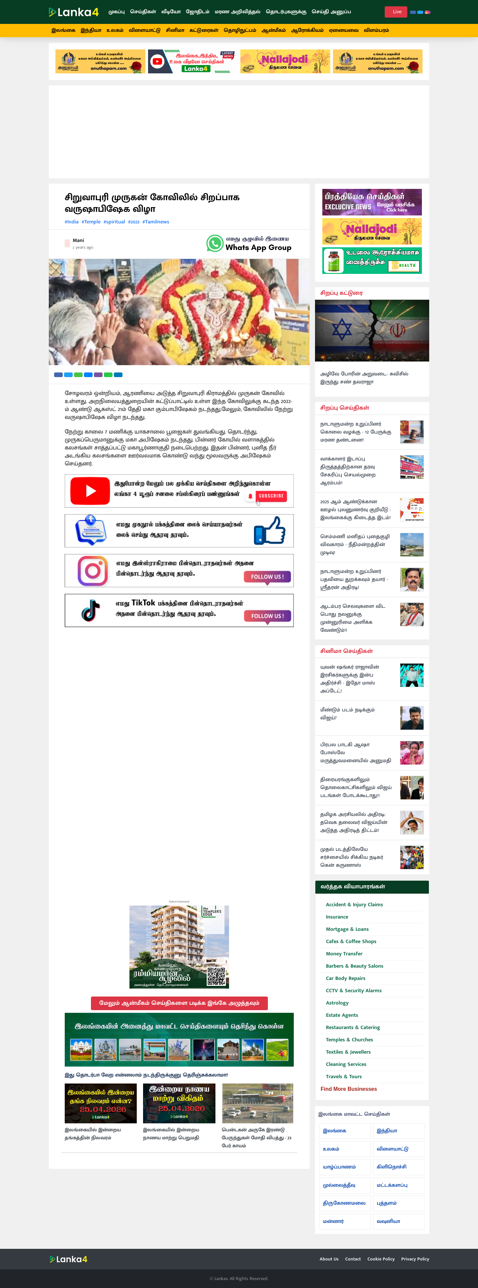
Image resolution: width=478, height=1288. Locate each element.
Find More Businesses (349, 1092)
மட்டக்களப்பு (392, 1188)
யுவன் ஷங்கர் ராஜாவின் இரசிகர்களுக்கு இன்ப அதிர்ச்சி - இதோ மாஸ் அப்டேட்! (349, 683)
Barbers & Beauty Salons (352, 970)
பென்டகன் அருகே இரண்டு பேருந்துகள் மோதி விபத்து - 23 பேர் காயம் (256, 1142)
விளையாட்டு (145, 30)
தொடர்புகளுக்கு (286, 11)
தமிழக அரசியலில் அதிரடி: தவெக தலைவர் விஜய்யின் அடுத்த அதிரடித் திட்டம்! (353, 827)
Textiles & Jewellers (346, 1056)
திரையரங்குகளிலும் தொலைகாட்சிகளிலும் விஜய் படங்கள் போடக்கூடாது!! (356, 792)
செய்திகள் (143, 11)
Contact (353, 1259)
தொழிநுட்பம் (240, 30)
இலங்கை (63, 30)
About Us (329, 1259)
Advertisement (179, 905)
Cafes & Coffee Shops (348, 945)
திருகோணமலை (344, 1206)
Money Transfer (341, 958)
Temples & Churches (347, 1044)
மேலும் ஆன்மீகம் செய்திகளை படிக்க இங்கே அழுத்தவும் (179, 1007)
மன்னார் (333, 1225)
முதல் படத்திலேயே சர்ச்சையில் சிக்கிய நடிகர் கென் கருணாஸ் (351, 861)
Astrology (335, 1007)
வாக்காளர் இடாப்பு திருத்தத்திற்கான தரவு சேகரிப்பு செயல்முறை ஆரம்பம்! (348, 475)
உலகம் (115, 30)
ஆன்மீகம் (274, 30)
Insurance (334, 921)
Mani (78, 244)
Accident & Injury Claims (352, 909)
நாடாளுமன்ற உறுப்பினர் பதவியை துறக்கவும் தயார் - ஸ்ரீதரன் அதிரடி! (354, 583)
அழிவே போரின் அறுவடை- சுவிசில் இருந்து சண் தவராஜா (364, 382)
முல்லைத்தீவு (339, 1188)
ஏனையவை (343, 30)
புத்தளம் (387, 1206)
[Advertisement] (239, 135)
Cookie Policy (381, 1259)
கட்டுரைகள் (204, 30)
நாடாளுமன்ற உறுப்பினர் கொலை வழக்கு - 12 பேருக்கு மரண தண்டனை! (355, 436)
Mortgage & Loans (345, 933)
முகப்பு (117, 11)
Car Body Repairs (343, 982)
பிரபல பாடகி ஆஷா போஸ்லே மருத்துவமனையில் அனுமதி (355, 757)
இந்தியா (91, 30)
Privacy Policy (415, 1259)
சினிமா (175, 30)
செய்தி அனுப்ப (331, 11)
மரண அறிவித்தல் (238, 11)
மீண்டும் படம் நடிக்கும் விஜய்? (347, 718)
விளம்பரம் (376, 30)
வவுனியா (388, 1225)
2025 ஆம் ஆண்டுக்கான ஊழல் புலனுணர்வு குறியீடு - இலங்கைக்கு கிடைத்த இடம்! (355, 513)
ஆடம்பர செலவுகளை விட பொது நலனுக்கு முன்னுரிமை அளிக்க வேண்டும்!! (352, 622)
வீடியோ (171, 11)
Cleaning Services (343, 1068)
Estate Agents (339, 1019)
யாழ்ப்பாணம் (339, 1170)
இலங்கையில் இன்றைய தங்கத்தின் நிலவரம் (93, 1138)
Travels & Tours (341, 1081)
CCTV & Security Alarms (351, 995)
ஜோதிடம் (197, 11)
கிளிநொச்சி (392, 1170)
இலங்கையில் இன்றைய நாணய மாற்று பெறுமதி (171, 1138)
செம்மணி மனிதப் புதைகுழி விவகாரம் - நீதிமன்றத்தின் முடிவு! (355, 548)
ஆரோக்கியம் (307, 30)
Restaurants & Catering (350, 1031)
